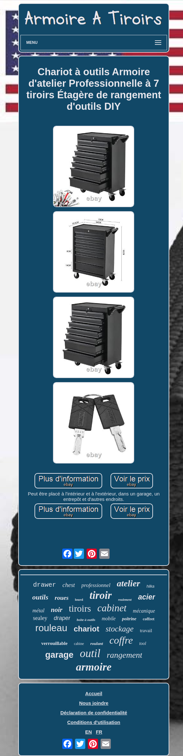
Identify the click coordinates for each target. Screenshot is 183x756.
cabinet (111, 608)
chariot (86, 628)
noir (56, 610)
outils (40, 597)
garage (59, 655)
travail (146, 630)
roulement (125, 599)
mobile (109, 618)
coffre (121, 640)
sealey (40, 618)
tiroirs (80, 608)
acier (146, 597)
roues (61, 597)
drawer (44, 585)
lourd (79, 599)
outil (90, 653)
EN (88, 732)
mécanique (144, 611)
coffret (149, 618)
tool (142, 643)
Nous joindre (94, 703)
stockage (119, 628)
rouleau (51, 628)
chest (69, 585)
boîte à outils (86, 620)
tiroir (100, 595)
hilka (151, 586)
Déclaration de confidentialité (93, 712)
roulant (96, 643)
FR (99, 732)
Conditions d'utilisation (93, 722)
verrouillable (54, 643)
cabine (79, 643)
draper (62, 618)
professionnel (96, 585)
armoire (93, 667)
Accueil (93, 693)
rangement (124, 655)
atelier (128, 583)
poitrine (129, 618)
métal (39, 610)
